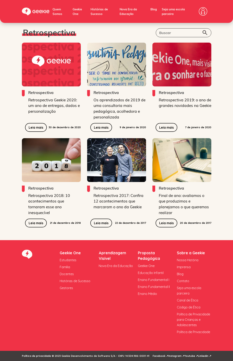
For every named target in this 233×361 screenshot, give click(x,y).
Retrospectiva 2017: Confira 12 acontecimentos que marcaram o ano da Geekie (118, 201)
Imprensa (184, 267)
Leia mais (36, 127)
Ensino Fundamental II (154, 287)
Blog (153, 9)
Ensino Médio (147, 294)
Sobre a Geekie (191, 252)
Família (65, 267)
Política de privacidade (36, 355)
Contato (183, 281)
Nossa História (187, 260)
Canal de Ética (187, 300)
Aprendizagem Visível (112, 255)
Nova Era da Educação (116, 266)
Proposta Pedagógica (149, 255)
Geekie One (70, 252)
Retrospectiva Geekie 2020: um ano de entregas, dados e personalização (54, 105)
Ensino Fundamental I (153, 280)
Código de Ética (188, 307)
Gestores (66, 288)
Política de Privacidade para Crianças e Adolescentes (193, 319)
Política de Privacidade (193, 332)
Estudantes (68, 260)
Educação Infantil (151, 273)
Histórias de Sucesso (75, 281)
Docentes (67, 274)
